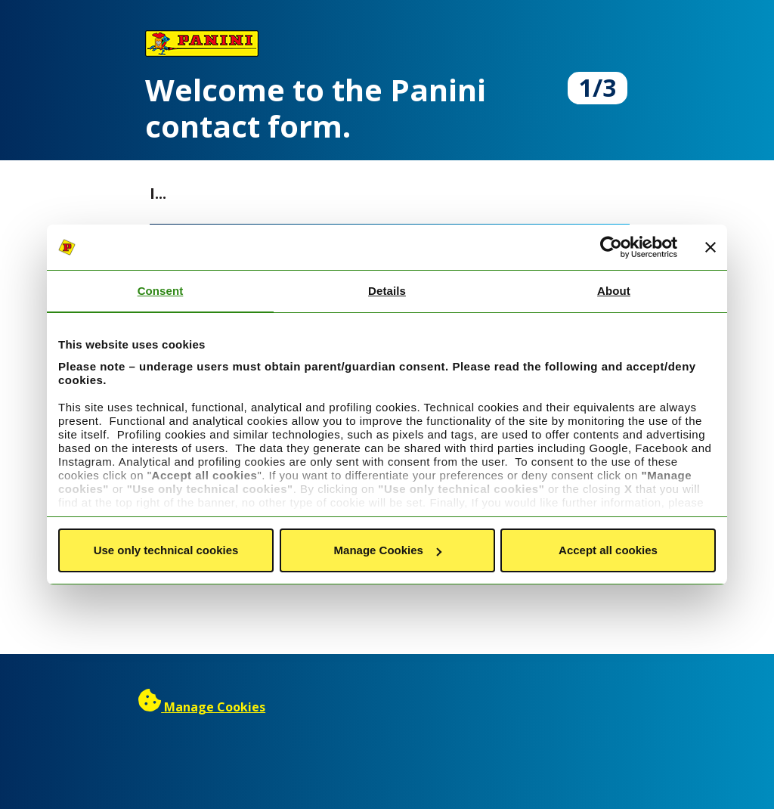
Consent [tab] (161, 290)
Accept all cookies (608, 550)
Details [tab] (387, 290)
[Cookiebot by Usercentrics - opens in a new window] (611, 247)
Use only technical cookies (166, 550)
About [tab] (613, 290)
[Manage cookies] (201, 707)
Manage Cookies (387, 550)
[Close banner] (710, 247)
